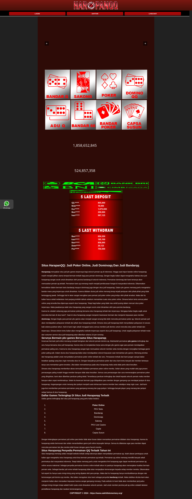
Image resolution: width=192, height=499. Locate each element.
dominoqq (46, 319)
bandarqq (114, 477)
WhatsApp (6, 207)
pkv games (132, 341)
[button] (47, 43)
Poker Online (98, 405)
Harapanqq (46, 272)
